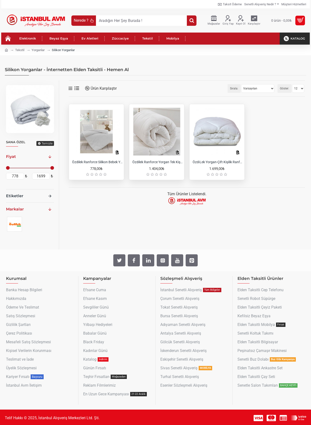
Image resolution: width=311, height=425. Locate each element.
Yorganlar (38, 50)
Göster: (284, 88)
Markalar (15, 209)
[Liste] (76, 88)
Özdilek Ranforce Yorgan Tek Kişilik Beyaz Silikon (157, 162)
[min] (15, 176)
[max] (41, 176)
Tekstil (19, 50)
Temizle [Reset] (47, 143)
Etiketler (14, 196)
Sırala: (234, 88)
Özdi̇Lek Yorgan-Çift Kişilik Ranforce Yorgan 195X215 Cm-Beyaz (218, 162)
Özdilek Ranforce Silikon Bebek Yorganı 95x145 (97, 162)
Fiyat (11, 156)
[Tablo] (70, 88)
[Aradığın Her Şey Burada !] (191, 20)
